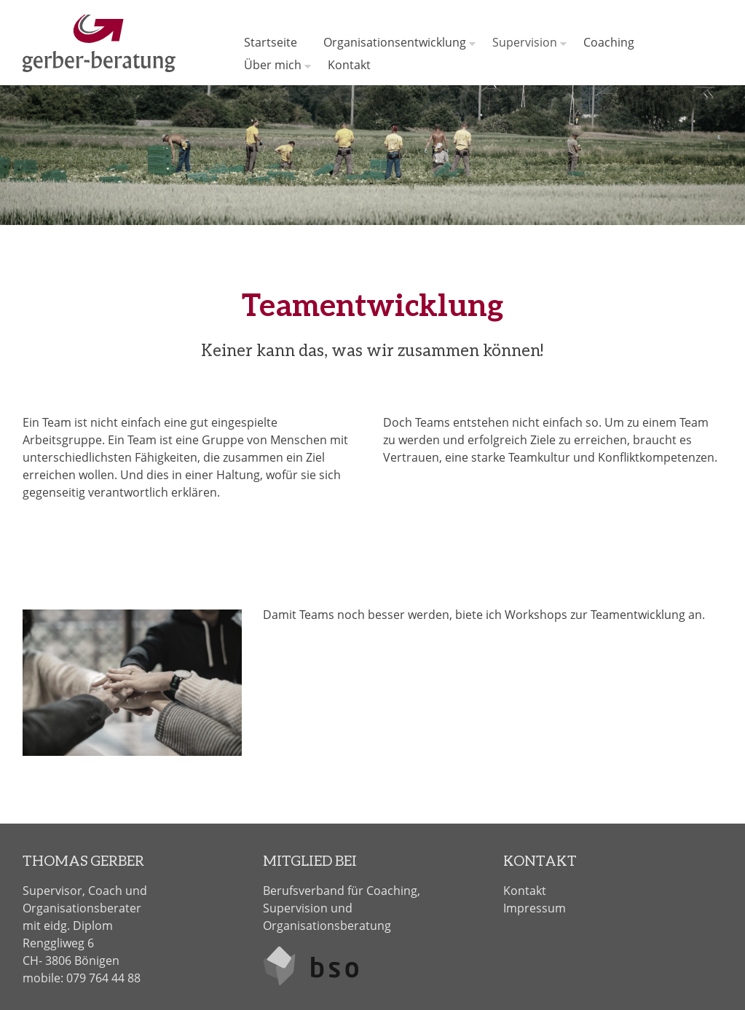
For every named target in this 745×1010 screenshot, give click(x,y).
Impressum (534, 908)
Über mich (272, 65)
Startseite (270, 42)
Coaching (608, 42)
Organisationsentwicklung (394, 42)
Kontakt (349, 65)
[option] (372, 155)
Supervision (524, 42)
